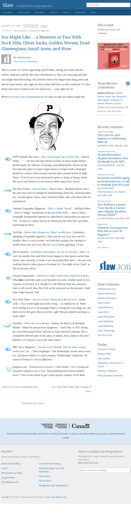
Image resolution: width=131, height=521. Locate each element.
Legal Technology (105, 131)
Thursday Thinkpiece (107, 371)
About (66, 12)
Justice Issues (104, 303)
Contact (53, 12)
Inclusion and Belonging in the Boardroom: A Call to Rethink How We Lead (114, 181)
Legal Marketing (105, 321)
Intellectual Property (107, 298)
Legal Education (105, 307)
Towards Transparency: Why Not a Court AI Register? (113, 231)
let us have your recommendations (26, 96)
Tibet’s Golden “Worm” (60, 208)
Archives (39, 12)
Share (44, 26)
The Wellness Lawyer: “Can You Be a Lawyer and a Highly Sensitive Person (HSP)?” (112, 210)
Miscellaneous (20, 30)
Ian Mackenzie (107, 165)
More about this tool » (88, 463)
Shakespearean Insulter (41, 367)
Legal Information (106, 316)
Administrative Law (106, 174)
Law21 (4, 468)
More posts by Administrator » (26, 61)
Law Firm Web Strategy (50, 463)
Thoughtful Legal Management (53, 485)
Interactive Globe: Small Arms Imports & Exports (63, 275)
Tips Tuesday (104, 358)
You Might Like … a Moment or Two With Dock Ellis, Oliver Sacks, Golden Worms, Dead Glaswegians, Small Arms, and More (45, 43)
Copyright (5, 497)
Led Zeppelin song (31, 339)
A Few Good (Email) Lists (25, 387)
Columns (8, 12)
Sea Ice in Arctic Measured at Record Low (54, 299)
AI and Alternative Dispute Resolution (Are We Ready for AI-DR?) (113, 158)
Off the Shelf (45, 481)
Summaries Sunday (107, 349)
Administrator (24, 57)
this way (51, 244)
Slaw (8, 5)
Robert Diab (106, 145)
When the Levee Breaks (37, 323)
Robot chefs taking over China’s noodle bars (47, 232)
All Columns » (104, 247)
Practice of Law (104, 201)
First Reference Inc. (10, 482)
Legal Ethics (103, 224)
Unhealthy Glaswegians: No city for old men (54, 252)
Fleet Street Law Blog (11, 473)
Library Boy (44, 476)
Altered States (39, 188)
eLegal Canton (8, 477)
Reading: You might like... (39, 30)
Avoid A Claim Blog (10, 463)
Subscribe (80, 12)
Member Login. (61, 497)
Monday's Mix (104, 353)
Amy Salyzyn (107, 238)
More (93, 12)
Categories (24, 12)
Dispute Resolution (106, 151)
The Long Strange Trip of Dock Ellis (60, 156)
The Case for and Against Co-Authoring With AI (112, 138)
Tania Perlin (106, 218)
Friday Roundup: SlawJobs (110, 375)
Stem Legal (50, 497)
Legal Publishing (105, 326)
